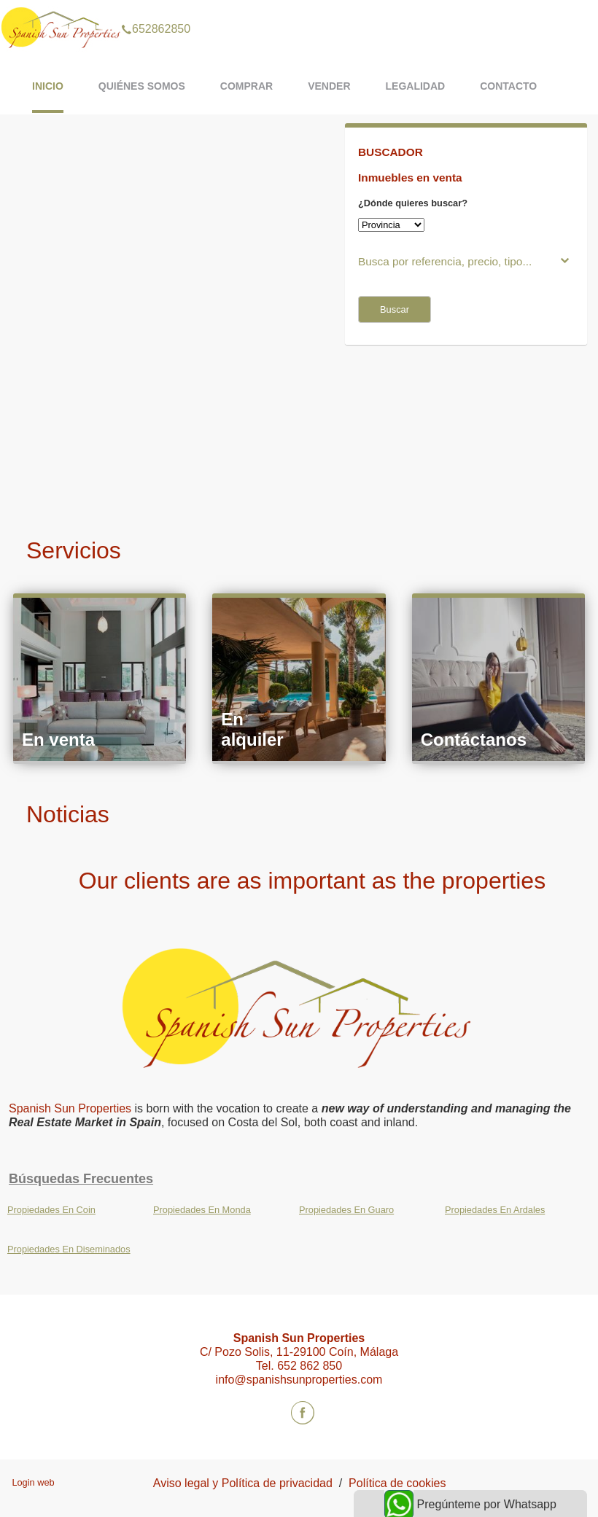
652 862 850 (309, 1366)
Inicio (47, 86)
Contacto (508, 86)
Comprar (246, 86)
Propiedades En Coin (51, 1209)
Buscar (394, 309)
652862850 (155, 10)
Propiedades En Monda (202, 1209)
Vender (329, 86)
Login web (33, 1482)
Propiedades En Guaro (346, 1209)
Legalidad (416, 86)
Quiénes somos (141, 86)
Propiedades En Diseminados (69, 1249)
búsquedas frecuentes (81, 1178)
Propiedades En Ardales (495, 1209)
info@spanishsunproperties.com (299, 1379)
